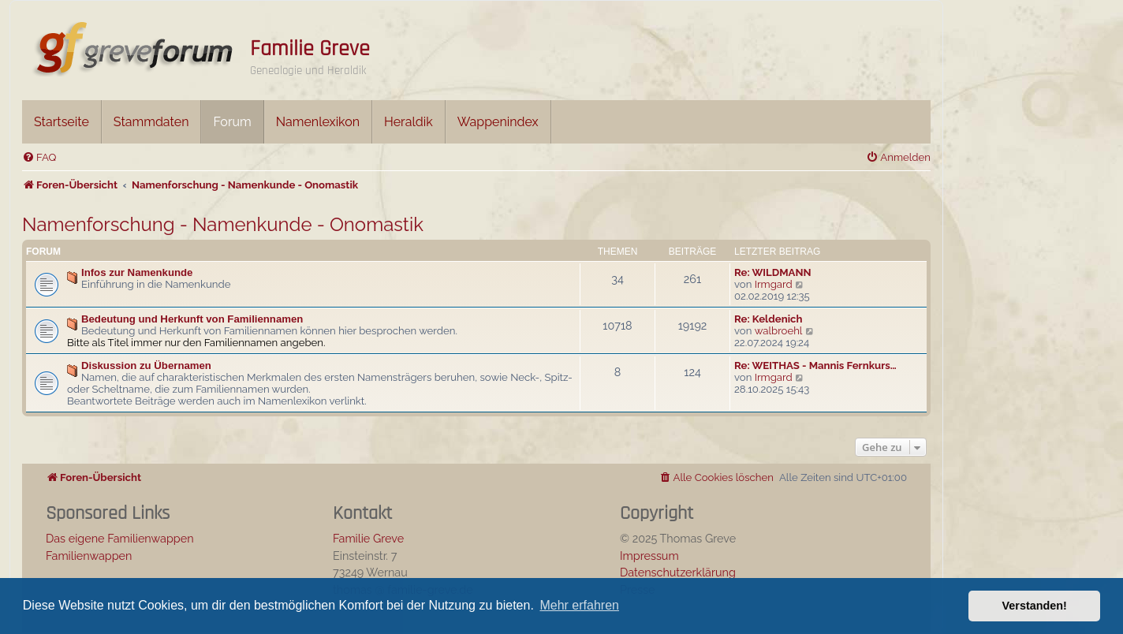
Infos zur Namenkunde (136, 272)
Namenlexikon (318, 121)
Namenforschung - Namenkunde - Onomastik (222, 224)
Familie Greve (310, 49)
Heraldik (408, 121)
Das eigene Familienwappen (120, 538)
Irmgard (774, 284)
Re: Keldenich (768, 319)
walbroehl (779, 331)
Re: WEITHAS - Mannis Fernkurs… (815, 365)
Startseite (61, 121)
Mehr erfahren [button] (579, 605)
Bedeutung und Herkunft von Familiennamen (192, 319)
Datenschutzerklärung (678, 572)
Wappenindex (498, 121)
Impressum (649, 555)
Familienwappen (89, 555)
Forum (232, 121)
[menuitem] (39, 157)
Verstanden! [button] (1034, 605)
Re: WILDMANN (772, 272)
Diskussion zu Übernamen (146, 365)
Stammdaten (151, 121)
